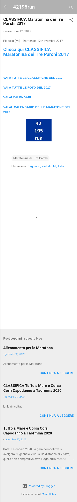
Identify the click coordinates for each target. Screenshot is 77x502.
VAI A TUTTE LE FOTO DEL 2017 (27, 87)
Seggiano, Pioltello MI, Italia (46, 166)
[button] (71, 20)
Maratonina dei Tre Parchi (30, 158)
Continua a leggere (57, 373)
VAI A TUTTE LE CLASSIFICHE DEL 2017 (33, 77)
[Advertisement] (38, 294)
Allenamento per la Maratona (28, 348)
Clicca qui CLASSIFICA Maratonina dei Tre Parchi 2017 (36, 52)
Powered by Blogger (38, 486)
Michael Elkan (49, 494)
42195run (24, 7)
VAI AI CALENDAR (16, 97)
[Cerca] (71, 8)
